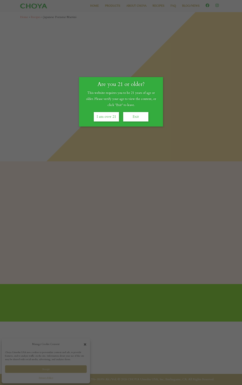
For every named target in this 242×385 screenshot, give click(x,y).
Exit (136, 116)
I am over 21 (106, 116)
